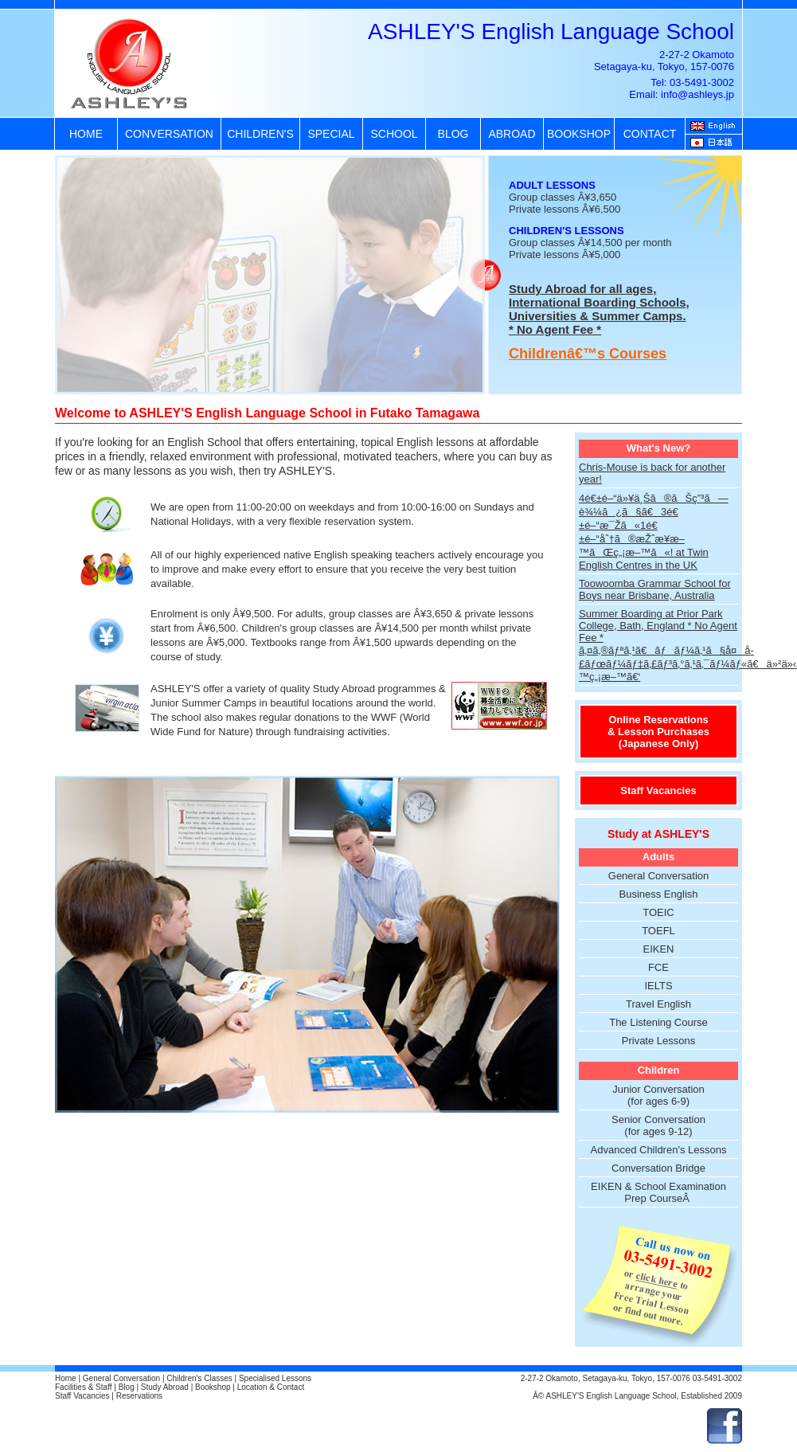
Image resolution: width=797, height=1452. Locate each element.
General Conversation (658, 876)
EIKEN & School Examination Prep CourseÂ (658, 1192)
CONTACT (650, 133)
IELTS (658, 986)
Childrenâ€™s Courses (587, 354)
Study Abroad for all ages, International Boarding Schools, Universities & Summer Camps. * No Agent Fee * (599, 309)
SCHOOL (393, 133)
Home (65, 1378)
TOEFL (658, 931)
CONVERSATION (169, 133)
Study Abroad (165, 1387)
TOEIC (658, 912)
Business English (658, 894)
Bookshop (212, 1387)
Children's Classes (199, 1378)
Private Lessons (659, 1041)
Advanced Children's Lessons (659, 1150)
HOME (86, 133)
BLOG (453, 133)
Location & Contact (271, 1387)
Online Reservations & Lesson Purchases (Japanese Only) (658, 731)
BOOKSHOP (579, 133)
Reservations (139, 1395)
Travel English (658, 1004)
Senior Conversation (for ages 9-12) (658, 1125)
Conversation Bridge (658, 1168)
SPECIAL (330, 133)
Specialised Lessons (275, 1378)
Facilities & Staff (83, 1387)
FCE (658, 967)
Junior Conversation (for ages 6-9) (658, 1095)
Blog (127, 1387)
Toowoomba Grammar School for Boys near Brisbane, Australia (655, 589)
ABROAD (511, 133)
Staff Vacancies (658, 790)
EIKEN (658, 949)
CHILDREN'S (260, 133)
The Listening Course (658, 1022)
